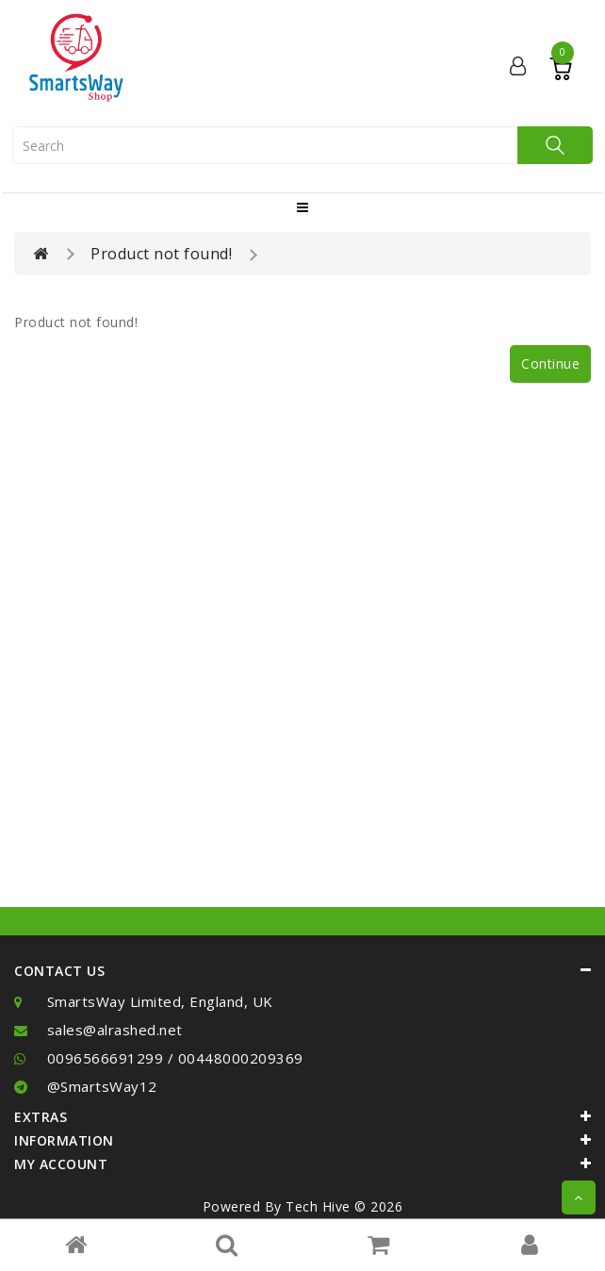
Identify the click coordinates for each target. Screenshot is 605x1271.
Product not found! (161, 253)
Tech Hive (318, 1206)
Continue (550, 363)
